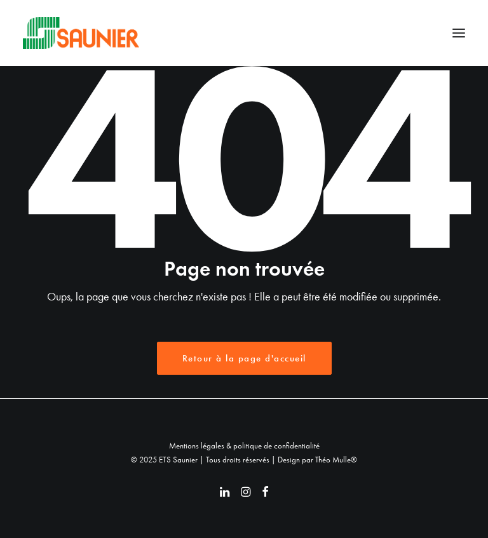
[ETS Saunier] (81, 33)
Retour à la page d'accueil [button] (244, 358)
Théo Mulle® (336, 459)
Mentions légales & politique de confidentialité (244, 445)
